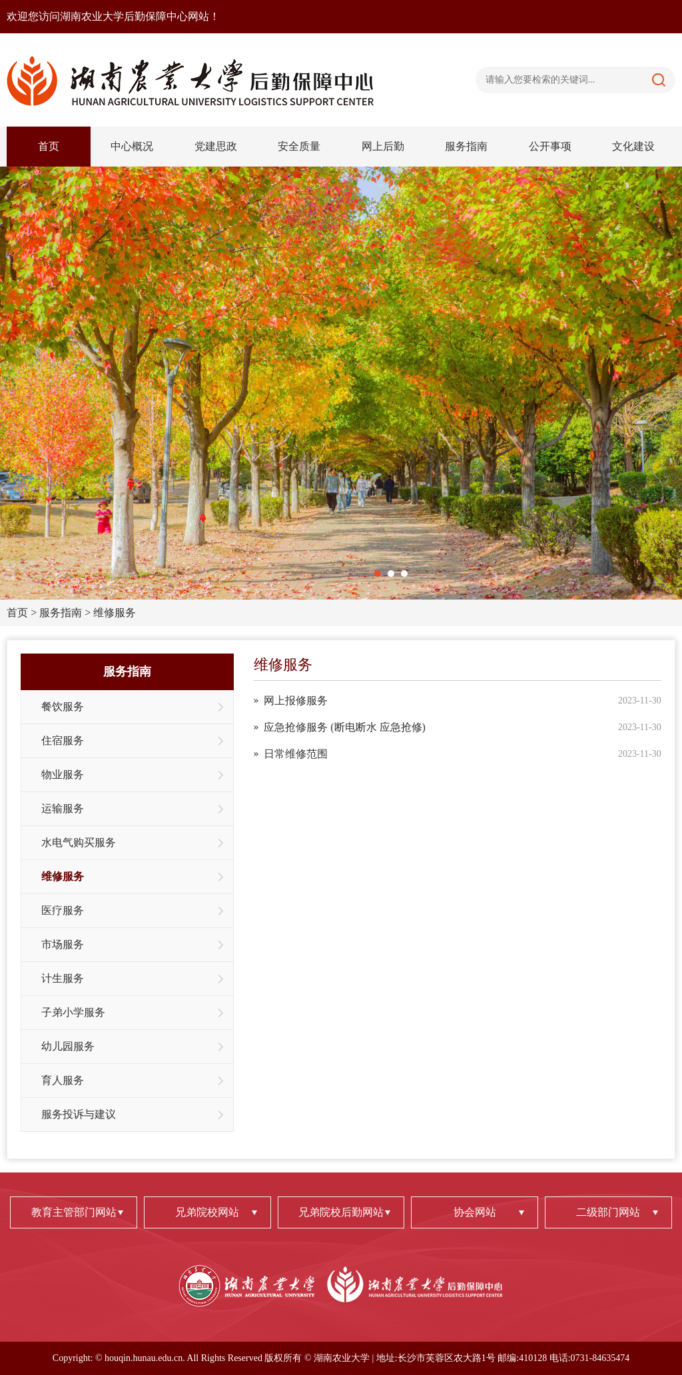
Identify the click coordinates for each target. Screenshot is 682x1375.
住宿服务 (62, 740)
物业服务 (62, 774)
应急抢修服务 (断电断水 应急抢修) (345, 727)
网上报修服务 (296, 700)
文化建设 (633, 146)
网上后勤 (383, 146)
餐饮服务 (62, 706)
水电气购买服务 (78, 842)
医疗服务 (62, 910)
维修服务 (114, 612)
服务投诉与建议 (78, 1114)
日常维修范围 (296, 753)
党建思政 (215, 146)
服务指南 (466, 146)
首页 (48, 146)
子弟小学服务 (73, 1012)
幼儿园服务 (68, 1046)
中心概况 (132, 146)
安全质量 (299, 146)
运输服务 (62, 808)
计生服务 (62, 978)
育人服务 (62, 1080)
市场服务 (62, 944)
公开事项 (550, 146)
